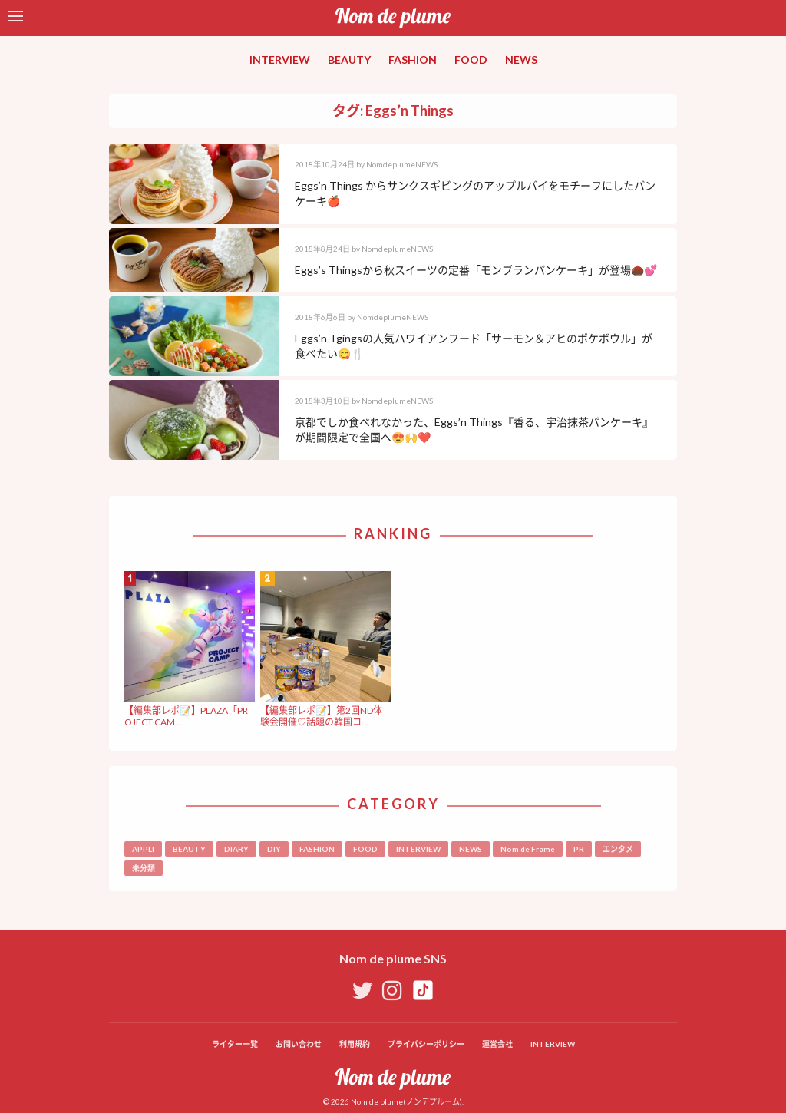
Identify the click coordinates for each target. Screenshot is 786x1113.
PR (578, 849)
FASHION (412, 59)
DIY (274, 849)
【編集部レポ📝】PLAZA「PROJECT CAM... (186, 716)
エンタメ (618, 849)
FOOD (470, 59)
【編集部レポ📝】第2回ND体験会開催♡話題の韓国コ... (321, 716)
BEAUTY (349, 59)
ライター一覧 (235, 1044)
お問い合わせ (299, 1044)
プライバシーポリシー (426, 1044)
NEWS (521, 59)
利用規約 (354, 1044)
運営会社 (497, 1044)
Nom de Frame (527, 849)
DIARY (236, 849)
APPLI (143, 849)
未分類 (143, 868)
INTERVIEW (279, 59)
